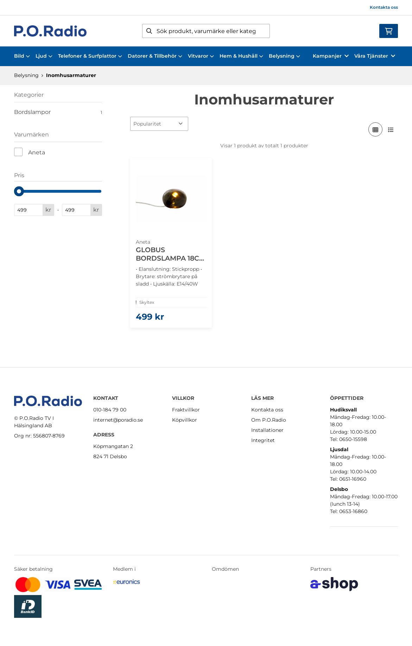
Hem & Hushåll (241, 56)
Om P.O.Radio (268, 420)
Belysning (284, 56)
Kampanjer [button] (331, 56)
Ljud (44, 56)
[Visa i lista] (391, 129)
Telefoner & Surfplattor (90, 56)
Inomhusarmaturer (71, 75)
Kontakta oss (384, 7)
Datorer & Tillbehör (155, 56)
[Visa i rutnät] (375, 129)
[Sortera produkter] (159, 124)
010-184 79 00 (109, 410)
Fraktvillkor (186, 410)
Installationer (267, 430)
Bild (22, 56)
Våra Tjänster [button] (374, 56)
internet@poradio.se (118, 420)
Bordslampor (58, 112)
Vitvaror (201, 56)
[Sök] (206, 31)
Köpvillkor (184, 420)
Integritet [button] (263, 440)
